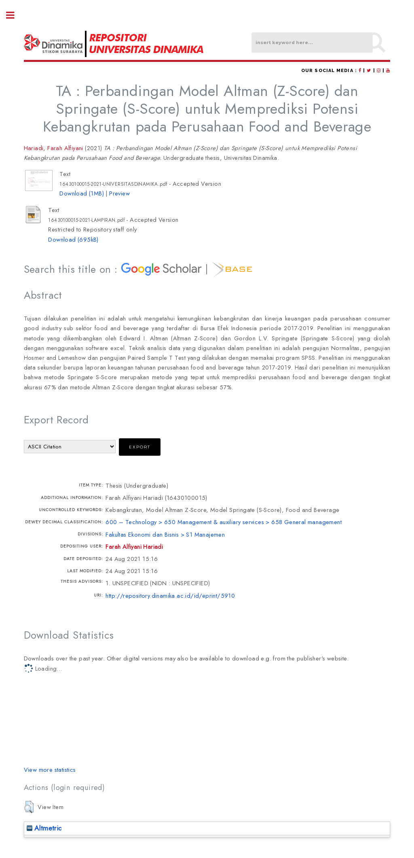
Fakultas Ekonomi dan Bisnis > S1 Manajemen (165, 534)
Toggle (14, 15)
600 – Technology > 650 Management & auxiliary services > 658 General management (224, 522)
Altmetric (44, 828)
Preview (119, 193)
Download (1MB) (81, 193)
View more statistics (50, 769)
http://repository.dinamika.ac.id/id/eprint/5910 (170, 595)
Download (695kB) (73, 239)
